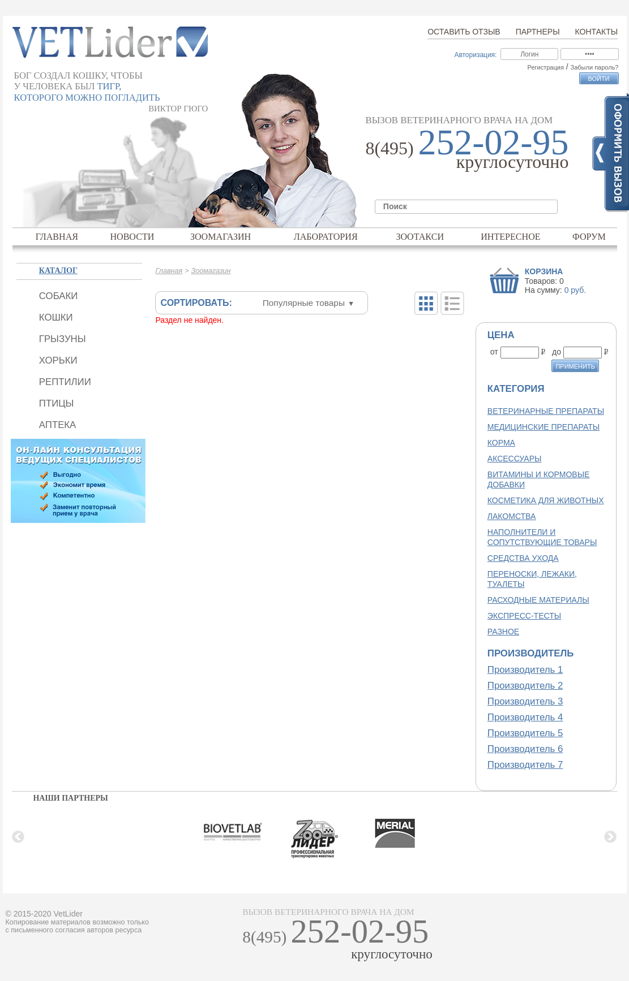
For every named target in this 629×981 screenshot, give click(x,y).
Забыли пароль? (595, 67)
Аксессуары (514, 458)
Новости (132, 236)
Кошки (56, 317)
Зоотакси (420, 236)
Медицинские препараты (543, 426)
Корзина (544, 271)
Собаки (58, 296)
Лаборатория (326, 236)
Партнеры (538, 31)
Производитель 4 (525, 717)
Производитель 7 (525, 764)
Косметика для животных (545, 500)
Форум (589, 236)
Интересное (511, 236)
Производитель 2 (525, 685)
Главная (57, 236)
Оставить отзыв (463, 31)
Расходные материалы (538, 599)
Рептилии (65, 382)
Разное (503, 631)
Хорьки (58, 360)
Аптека (57, 425)
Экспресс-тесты (524, 615)
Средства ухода (523, 558)
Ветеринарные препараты (545, 411)
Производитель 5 (525, 733)
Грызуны (62, 339)
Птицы (56, 403)
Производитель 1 (525, 669)
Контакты (596, 31)
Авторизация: (475, 55)
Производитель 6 (525, 749)
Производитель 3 (525, 701)
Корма (501, 442)
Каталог (58, 270)
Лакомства (511, 516)
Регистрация (546, 67)
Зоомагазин (220, 236)
